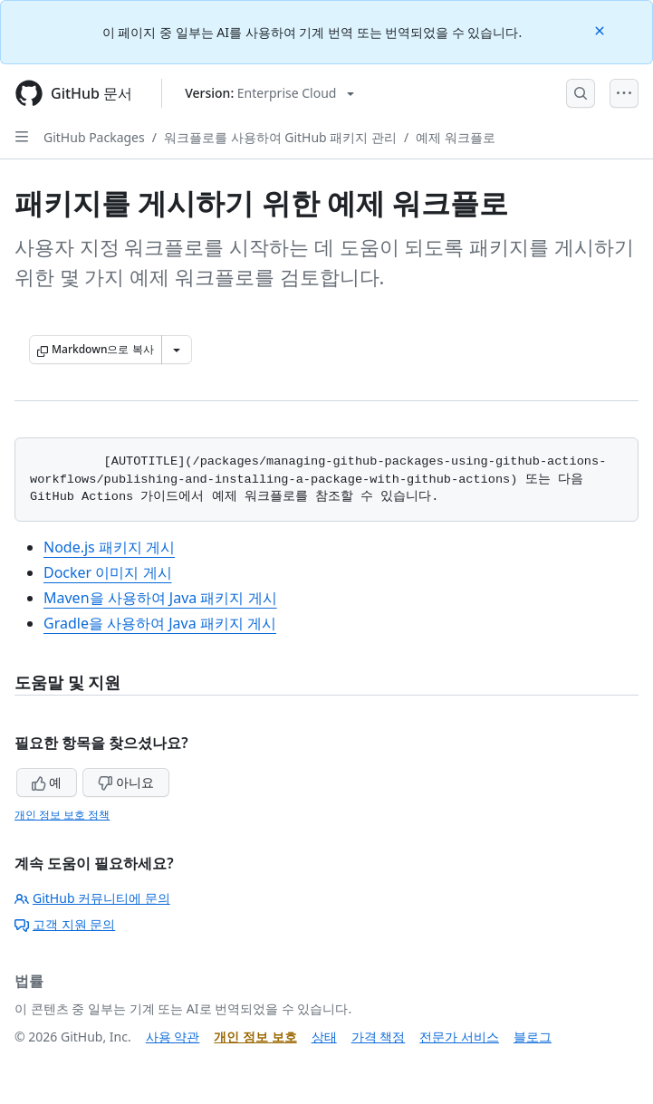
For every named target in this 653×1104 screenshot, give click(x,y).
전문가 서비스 (459, 1036)
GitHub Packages (94, 137)
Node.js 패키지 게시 (109, 547)
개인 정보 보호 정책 (62, 814)
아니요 (126, 782)
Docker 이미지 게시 (107, 572)
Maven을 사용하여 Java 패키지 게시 (160, 598)
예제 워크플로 (455, 137)
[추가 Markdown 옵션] (176, 349)
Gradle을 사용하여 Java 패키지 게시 (159, 623)
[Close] (601, 29)
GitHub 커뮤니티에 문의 (92, 898)
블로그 (533, 1036)
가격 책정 (378, 1036)
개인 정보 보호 (255, 1036)
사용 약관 (173, 1036)
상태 (324, 1036)
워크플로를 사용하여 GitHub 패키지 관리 (280, 137)
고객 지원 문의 (64, 924)
